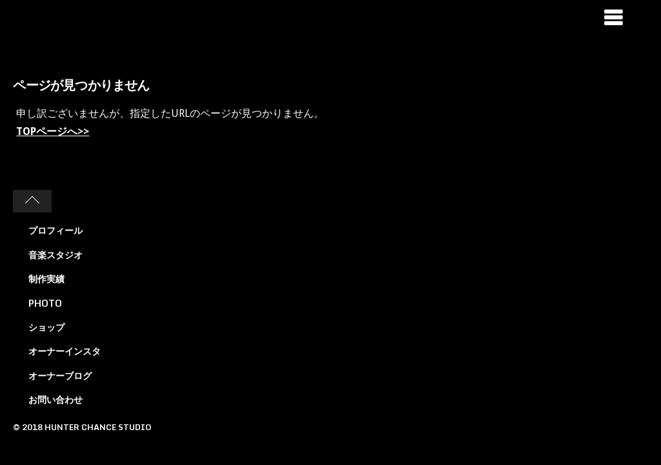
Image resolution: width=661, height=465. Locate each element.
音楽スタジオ (55, 254)
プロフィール (55, 230)
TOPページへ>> (52, 131)
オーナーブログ (60, 375)
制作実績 (46, 278)
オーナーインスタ (64, 351)
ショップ (46, 327)
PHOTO (45, 303)
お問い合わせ (55, 399)
